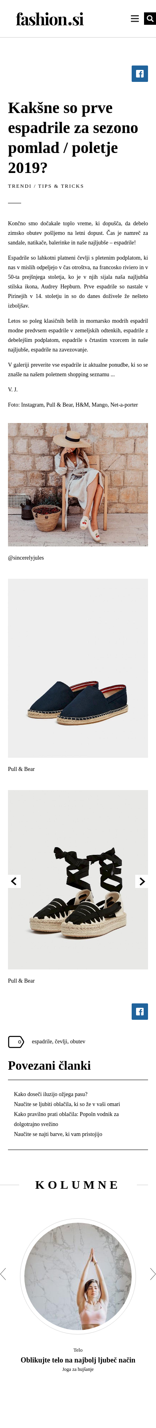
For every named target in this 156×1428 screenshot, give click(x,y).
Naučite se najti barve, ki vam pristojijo (58, 1134)
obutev (77, 1042)
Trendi (20, 186)
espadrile (42, 1042)
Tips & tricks (61, 186)
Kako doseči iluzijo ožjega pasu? (50, 1094)
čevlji (61, 1042)
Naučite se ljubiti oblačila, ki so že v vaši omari (67, 1104)
